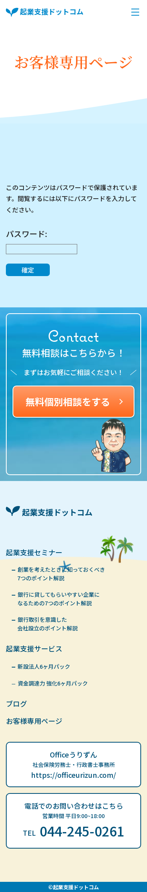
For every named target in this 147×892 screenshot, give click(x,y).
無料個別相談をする (74, 401)
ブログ (16, 703)
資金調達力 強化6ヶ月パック (53, 683)
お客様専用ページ (34, 721)
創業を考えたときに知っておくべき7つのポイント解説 (61, 573)
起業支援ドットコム (44, 12)
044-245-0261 (73, 830)
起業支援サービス (34, 648)
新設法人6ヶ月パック (44, 666)
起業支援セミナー (34, 552)
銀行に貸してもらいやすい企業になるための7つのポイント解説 (58, 598)
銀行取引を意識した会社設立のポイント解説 (47, 624)
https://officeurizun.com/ (73, 775)
